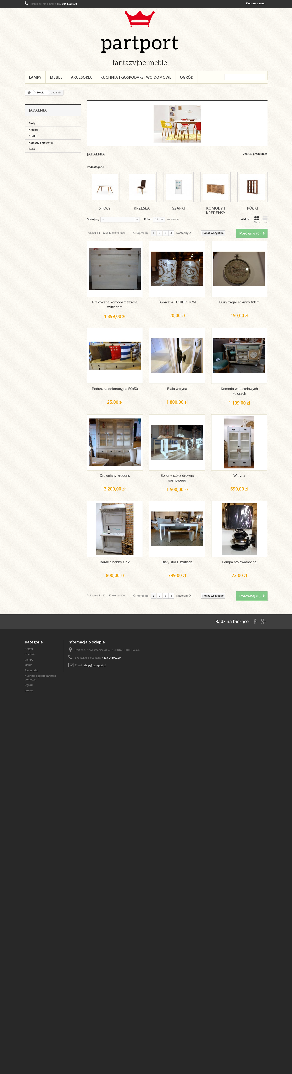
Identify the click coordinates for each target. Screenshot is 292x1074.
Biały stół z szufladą (177, 562)
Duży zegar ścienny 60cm (239, 302)
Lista (265, 219)
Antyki (29, 648)
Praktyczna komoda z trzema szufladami (115, 304)
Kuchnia (30, 654)
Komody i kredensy (41, 142)
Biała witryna (177, 389)
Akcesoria (81, 77)
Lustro (29, 690)
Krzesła (33, 129)
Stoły (32, 123)
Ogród (186, 77)
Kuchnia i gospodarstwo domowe (135, 77)
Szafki (33, 136)
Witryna (239, 476)
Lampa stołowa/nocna (239, 562)
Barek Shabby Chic (115, 562)
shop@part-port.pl (95, 665)
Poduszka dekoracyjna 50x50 (115, 389)
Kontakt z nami (255, 3)
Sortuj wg (93, 219)
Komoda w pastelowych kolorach (239, 391)
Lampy (35, 77)
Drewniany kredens (115, 476)
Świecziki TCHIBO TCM (177, 302)
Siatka (257, 219)
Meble (56, 77)
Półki (32, 149)
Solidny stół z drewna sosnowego (177, 478)
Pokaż (148, 219)
